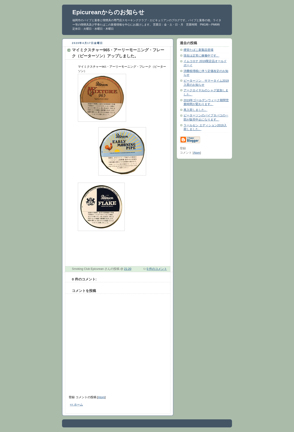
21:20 (127, 269)
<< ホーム (76, 404)
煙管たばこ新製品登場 (198, 50)
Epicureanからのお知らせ (108, 12)
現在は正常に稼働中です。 (201, 55)
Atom (101, 397)
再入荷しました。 (195, 110)
